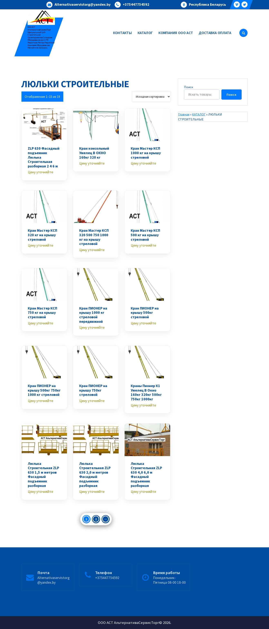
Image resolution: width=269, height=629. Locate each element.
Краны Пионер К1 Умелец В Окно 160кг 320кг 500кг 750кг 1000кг (146, 392)
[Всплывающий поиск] (243, 33)
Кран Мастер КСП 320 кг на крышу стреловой (42, 235)
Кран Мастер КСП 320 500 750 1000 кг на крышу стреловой (94, 237)
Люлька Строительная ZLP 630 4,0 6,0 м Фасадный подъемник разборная (146, 474)
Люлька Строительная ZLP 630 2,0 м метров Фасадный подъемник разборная (95, 474)
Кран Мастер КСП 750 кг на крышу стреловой (42, 312)
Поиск (188, 87)
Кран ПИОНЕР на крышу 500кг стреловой (145, 312)
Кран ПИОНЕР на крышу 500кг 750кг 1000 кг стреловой (44, 390)
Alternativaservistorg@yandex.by (83, 4)
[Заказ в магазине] (151, 96)
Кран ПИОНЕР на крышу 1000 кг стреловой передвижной (93, 315)
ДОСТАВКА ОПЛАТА (215, 32)
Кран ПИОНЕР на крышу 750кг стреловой (93, 390)
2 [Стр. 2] (96, 519)
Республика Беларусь (207, 4)
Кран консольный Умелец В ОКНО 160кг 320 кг (94, 152)
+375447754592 (136, 4)
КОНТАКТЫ (122, 32)
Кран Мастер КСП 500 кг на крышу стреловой (145, 235)
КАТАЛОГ (145, 32)
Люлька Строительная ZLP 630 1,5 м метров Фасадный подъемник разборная (43, 474)
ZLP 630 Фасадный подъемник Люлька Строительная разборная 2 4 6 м (43, 157)
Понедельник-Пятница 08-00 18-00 (169, 594)
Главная (183, 114)
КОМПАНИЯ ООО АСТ (175, 32)
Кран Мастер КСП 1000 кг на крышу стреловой (146, 152)
